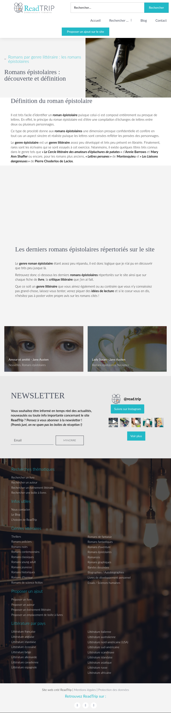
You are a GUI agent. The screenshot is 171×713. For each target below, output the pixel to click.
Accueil (95, 20)
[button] (113, 422)
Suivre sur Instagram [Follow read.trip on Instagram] (127, 409)
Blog (144, 20)
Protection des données (113, 690)
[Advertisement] (85, 194)
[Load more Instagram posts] (136, 436)
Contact (161, 20)
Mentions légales (85, 690)
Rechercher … (120, 20)
